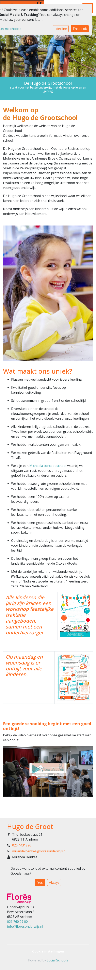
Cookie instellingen (48, 951)
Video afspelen (48, 769)
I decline (60, 28)
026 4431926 (21, 845)
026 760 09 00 (17, 921)
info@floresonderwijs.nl (25, 926)
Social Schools (57, 960)
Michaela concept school (47, 465)
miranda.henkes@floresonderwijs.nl (39, 851)
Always (54, 882)
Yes (40, 882)
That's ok (80, 28)
